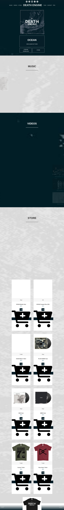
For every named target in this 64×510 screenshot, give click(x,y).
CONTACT (49, 5)
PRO (54, 5)
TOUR (44, 5)
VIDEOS (15, 5)
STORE (20, 5)
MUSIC (11, 5)
